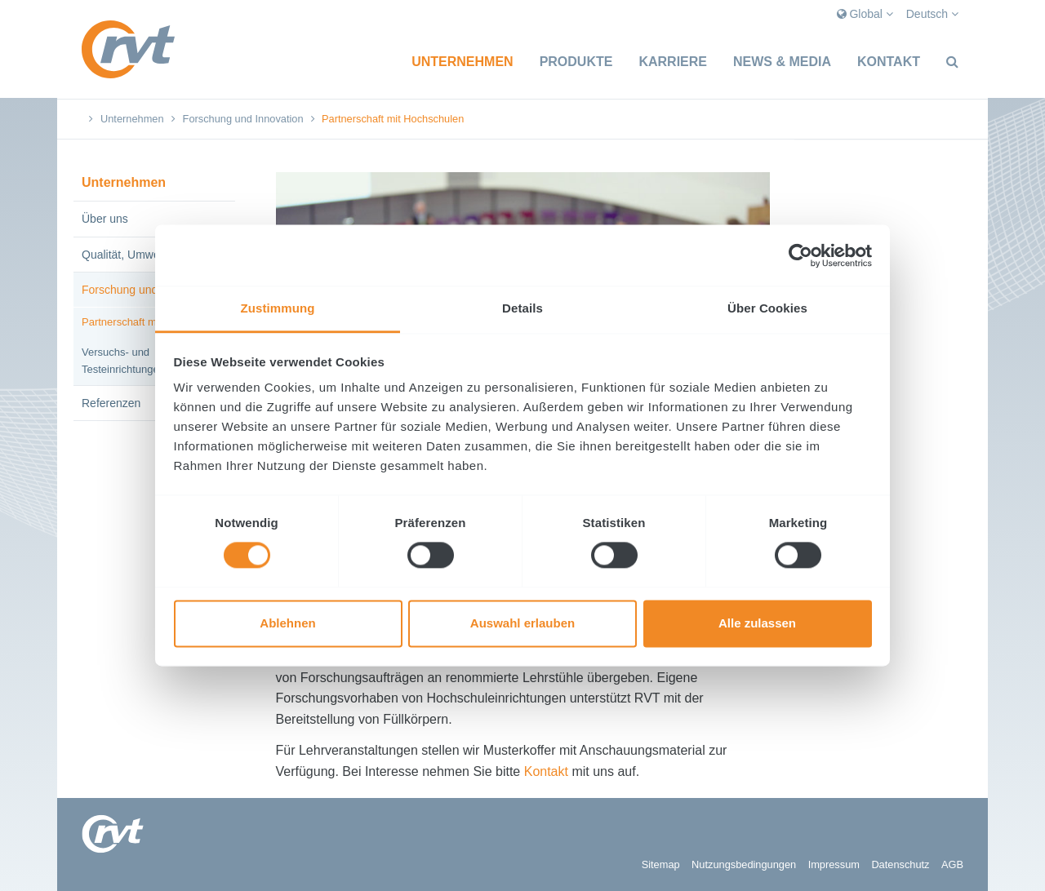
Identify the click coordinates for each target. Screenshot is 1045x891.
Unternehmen (462, 62)
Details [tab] (522, 308)
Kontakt (888, 62)
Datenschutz (900, 864)
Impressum (834, 864)
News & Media (782, 62)
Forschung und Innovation (243, 119)
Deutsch (932, 13)
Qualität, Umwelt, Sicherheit (152, 254)
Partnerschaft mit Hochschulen (154, 322)
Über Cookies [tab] (767, 308)
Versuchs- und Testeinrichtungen (123, 360)
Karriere (672, 62)
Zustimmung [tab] (278, 308)
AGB (952, 864)
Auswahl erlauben (522, 623)
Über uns (105, 218)
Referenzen (111, 403)
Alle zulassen (757, 623)
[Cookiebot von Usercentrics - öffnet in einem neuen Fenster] (800, 255)
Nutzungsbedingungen (743, 864)
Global (865, 13)
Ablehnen (287, 623)
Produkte (576, 62)
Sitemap (661, 864)
